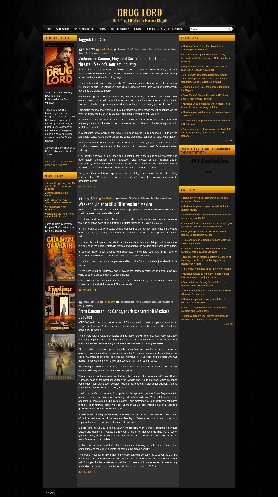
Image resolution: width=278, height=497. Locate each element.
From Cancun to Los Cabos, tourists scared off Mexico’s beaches (123, 313)
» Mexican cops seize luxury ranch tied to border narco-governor (203, 301)
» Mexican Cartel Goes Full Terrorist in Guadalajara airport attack (202, 48)
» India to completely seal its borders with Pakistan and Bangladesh (203, 309)
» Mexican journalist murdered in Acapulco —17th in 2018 (206, 114)
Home (48, 29)
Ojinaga (103, 29)
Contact (138, 29)
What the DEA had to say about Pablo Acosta (59, 215)
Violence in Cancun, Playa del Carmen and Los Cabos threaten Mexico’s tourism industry (121, 61)
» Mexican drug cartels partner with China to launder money (205, 208)
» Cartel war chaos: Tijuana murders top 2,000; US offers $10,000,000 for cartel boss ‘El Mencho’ (206, 132)
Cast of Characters (84, 29)
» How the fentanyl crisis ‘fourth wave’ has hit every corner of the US (206, 216)
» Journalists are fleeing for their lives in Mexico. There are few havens (203, 284)
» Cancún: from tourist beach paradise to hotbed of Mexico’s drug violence (203, 250)
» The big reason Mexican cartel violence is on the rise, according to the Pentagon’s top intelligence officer (206, 260)
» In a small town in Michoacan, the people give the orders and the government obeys (206, 225)
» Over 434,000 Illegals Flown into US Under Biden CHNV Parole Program (205, 97)
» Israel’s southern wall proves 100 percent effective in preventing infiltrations (204, 318)
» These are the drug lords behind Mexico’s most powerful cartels (204, 199)
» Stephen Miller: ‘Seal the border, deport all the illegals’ (205, 89)
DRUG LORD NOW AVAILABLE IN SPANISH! (58, 201)
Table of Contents (120, 29)
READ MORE (86, 186)
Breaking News (106, 49)
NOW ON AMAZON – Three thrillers (164, 29)
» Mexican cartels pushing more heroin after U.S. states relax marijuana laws (205, 275)
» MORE (228, 140)
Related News (109, 301)
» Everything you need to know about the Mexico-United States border (203, 233)
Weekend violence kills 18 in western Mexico (115, 203)
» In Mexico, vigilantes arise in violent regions (206, 268)
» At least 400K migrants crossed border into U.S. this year (205, 122)
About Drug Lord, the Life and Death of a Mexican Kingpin (60, 186)
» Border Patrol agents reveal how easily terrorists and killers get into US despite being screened (206, 58)
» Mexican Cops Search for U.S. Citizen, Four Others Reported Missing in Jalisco (205, 105)
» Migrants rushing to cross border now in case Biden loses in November (204, 68)
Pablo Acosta (62, 29)
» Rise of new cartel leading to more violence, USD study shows (206, 242)
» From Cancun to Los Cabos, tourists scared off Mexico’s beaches (206, 292)
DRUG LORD (140, 12)
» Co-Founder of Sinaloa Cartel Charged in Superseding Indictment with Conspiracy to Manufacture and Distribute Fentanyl (204, 78)
